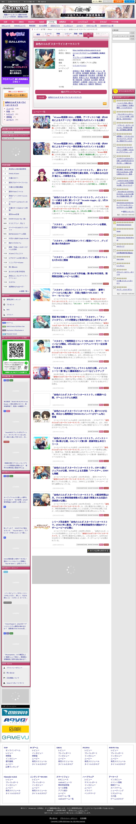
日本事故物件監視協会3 (125, 253)
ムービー (80, 25)
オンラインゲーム (13, 750)
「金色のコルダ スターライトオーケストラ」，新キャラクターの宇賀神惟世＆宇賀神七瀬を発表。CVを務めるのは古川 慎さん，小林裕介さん (80, 173)
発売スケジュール (39, 761)
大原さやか (92, 82)
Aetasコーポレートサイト (15, 683)
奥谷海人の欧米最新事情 (17, 169)
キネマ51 (12, 282)
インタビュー (68, 25)
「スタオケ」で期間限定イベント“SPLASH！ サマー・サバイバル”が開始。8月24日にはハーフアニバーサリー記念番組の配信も (80, 344)
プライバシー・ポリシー (68, 818)
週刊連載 (9, 761)
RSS (3, 2)
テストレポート (91, 782)
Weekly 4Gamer (14, 173)
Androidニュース (20, 25)
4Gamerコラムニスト (16, 253)
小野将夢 (99, 75)
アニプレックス (79, 57)
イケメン (98, 71)
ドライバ (10, 314)
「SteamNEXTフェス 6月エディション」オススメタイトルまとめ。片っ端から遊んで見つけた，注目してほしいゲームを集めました (15, 434)
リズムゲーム (116, 793)
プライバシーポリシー (14, 667)
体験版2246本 (23, 17)
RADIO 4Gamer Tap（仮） (18, 219)
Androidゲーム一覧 (106, 25)
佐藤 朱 (91, 84)
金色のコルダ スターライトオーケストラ (65, 97)
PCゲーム (9, 323)
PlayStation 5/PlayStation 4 (15, 330)
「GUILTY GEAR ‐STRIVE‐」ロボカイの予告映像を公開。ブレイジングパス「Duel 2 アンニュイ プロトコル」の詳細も (125, 183)
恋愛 (92, 71)
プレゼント (10, 304)
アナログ (103, 22)
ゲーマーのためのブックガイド (18, 229)
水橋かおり (83, 84)
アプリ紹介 (62, 790)
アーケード (113, 777)
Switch (41, 22)
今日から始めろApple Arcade (18, 238)
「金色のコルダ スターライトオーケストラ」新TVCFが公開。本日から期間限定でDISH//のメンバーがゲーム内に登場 (79, 414)
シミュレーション (79, 65)
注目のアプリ (55, 25)
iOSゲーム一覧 (92, 25)
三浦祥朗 (84, 82)
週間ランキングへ (128, 211)
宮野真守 (76, 82)
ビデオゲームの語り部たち (18, 258)
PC (13, 22)
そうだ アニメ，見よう (17, 223)
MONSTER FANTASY (124, 225)
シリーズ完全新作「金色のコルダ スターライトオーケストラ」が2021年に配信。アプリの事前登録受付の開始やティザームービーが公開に (80, 525)
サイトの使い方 (29, 2)
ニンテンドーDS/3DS (38, 777)
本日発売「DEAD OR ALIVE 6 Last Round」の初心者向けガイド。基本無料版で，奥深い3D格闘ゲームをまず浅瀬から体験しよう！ (16, 404)
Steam (119, 231)
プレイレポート (64, 753)
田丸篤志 (91, 75)
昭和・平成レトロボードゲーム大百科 (18, 248)
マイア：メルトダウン (124, 289)
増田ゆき (98, 84)
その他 (113, 796)
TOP (5, 22)
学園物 (87, 71)
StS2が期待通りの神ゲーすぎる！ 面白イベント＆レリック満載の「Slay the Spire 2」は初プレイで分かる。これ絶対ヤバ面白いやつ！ (16, 561)
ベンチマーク (90, 793)
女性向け (62, 22)
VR (72, 22)
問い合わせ (42, 2)
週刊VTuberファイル (16, 191)
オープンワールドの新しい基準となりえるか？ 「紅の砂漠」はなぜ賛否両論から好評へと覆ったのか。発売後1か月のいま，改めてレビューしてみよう (16, 499)
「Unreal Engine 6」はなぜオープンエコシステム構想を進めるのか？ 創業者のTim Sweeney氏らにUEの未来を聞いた (15, 626)
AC (94, 22)
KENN (100, 82)
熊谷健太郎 (94, 78)
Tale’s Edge (120, 259)
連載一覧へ (25, 291)
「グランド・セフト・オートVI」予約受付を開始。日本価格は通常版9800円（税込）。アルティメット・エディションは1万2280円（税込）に (125, 127)
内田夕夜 (79, 80)
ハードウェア (83, 22)
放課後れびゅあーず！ (17, 286)
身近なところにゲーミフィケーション (18, 277)
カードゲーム (116, 788)
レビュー (10, 114)
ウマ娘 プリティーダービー (125, 282)
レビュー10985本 (9, 17)
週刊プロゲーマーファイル (18, 182)
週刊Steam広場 (14, 214)
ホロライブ (120, 246)
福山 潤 (100, 73)
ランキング (129, 1)
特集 (8, 111)
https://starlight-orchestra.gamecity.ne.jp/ (87, 50)
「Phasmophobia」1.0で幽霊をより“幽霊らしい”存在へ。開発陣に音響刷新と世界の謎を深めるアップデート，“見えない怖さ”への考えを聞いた (15, 657)
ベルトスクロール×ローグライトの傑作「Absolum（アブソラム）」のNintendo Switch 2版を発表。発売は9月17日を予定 (125, 149)
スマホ (51, 22)
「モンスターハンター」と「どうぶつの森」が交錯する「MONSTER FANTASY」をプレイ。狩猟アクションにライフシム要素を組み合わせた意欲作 (125, 116)
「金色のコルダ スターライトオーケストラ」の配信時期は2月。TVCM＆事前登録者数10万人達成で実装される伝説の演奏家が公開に (80, 498)
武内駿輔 (85, 73)
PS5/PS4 (31, 22)
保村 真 (101, 80)
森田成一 (93, 73)
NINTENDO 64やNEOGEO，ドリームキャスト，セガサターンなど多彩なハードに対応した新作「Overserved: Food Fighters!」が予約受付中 (125, 205)
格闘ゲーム (115, 785)
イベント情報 (116, 782)
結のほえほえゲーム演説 (17, 234)
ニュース (10, 108)
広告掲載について (13, 678)
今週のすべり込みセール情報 (18, 209)
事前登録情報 (63, 785)
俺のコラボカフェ (15, 243)
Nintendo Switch (11, 334)
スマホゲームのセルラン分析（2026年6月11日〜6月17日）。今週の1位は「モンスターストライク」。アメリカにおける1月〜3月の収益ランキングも (125, 161)
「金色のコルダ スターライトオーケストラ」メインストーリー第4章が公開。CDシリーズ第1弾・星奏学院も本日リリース (80, 441)
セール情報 (43, 25)
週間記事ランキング (14, 299)
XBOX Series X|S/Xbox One (15, 326)
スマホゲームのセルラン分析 (18, 203)
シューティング (117, 790)
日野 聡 (78, 73)
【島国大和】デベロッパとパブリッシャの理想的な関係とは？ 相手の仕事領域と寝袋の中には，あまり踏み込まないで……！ (15, 465)
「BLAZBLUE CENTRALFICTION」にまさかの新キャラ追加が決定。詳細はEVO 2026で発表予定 (125, 194)
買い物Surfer (13, 267)
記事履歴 (118, 1)
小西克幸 (86, 80)
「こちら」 (80, 810)
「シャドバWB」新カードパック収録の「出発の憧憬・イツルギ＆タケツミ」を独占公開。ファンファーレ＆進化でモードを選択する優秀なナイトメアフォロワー (125, 105)
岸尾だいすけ (84, 78)
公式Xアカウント (14, 2)
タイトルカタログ (39, 764)
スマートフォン (62, 777)
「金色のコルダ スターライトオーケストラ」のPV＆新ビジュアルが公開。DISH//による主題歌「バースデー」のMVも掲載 (80, 471)
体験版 (9, 117)
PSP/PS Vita (114, 748)
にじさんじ (120, 265)
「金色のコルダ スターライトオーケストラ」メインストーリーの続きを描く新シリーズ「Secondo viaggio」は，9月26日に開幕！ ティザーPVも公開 (80, 200)
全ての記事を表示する (99, 551)
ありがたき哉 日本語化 (17, 271)
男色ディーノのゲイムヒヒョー (18, 197)
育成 (82, 71)
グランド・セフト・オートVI (125, 273)
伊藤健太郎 (83, 75)
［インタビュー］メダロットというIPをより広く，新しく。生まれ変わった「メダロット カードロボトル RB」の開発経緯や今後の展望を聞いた (16, 595)
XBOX (21, 22)
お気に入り (108, 1)
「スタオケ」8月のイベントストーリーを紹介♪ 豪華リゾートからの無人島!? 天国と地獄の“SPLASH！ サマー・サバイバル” (78, 293)
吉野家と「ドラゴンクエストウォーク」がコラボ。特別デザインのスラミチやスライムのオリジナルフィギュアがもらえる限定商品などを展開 (125, 138)
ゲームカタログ (117, 799)
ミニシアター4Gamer (16, 262)
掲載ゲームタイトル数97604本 (15, 15)
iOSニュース (6, 25)
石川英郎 (94, 80)
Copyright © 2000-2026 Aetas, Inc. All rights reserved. (68, 821)
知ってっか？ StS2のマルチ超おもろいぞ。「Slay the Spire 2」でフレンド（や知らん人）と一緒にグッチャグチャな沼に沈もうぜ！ (16, 530)
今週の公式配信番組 (16, 187)
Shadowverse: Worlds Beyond (125, 239)
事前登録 (32, 25)
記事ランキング (12, 767)
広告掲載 (83, 818)
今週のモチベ (13, 178)
